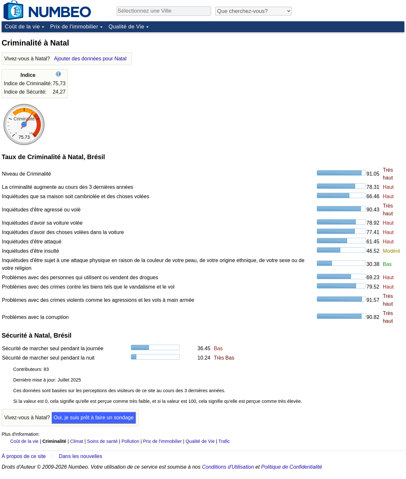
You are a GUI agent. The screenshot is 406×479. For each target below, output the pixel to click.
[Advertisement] (356, 75)
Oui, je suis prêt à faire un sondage (93, 417)
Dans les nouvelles (80, 456)
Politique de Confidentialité (291, 467)
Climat (76, 441)
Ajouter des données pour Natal (90, 58)
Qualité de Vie (126, 27)
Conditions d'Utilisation (228, 467)
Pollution (130, 441)
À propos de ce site (24, 456)
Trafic (224, 441)
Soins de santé (102, 441)
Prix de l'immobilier (74, 27)
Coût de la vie (22, 27)
